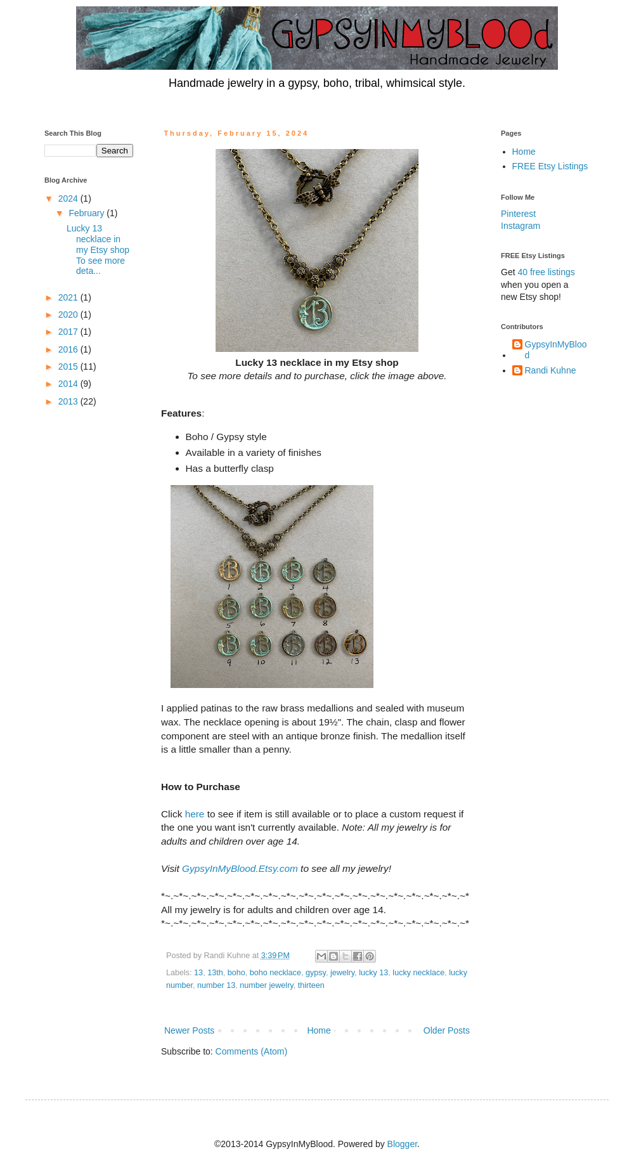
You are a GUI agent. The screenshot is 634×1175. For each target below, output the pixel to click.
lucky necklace (418, 972)
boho (236, 972)
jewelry (342, 972)
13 (198, 972)
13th (215, 972)
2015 (69, 366)
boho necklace (275, 972)
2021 (69, 297)
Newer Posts (189, 1030)
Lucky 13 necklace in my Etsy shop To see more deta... (98, 249)
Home (318, 1030)
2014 (69, 384)
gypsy (316, 972)
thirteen (311, 985)
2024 (69, 198)
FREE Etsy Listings (550, 166)
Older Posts (447, 1030)
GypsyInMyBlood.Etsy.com (240, 868)
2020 (69, 314)
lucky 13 (373, 972)
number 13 (216, 985)
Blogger (402, 1144)
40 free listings (545, 272)
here (195, 813)
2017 (69, 332)
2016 (69, 349)
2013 (69, 401)
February (87, 213)
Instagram (520, 226)
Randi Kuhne (550, 370)
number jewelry (266, 985)
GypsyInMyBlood (556, 349)
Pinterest (518, 214)
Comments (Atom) (252, 1051)
